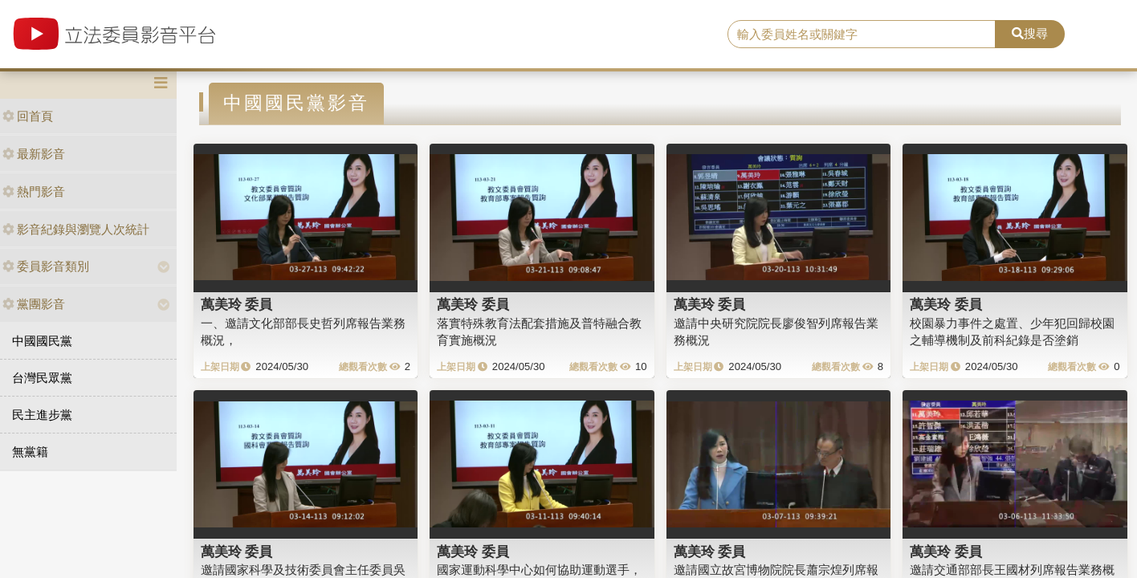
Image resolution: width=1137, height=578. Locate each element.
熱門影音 (33, 191)
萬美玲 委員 (237, 304)
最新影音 (33, 154)
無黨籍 (30, 451)
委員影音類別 (45, 266)
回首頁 (27, 116)
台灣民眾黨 (42, 378)
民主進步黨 (42, 414)
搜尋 (1030, 33)
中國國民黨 (42, 341)
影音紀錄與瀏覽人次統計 (75, 229)
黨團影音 (33, 304)
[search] (861, 34)
